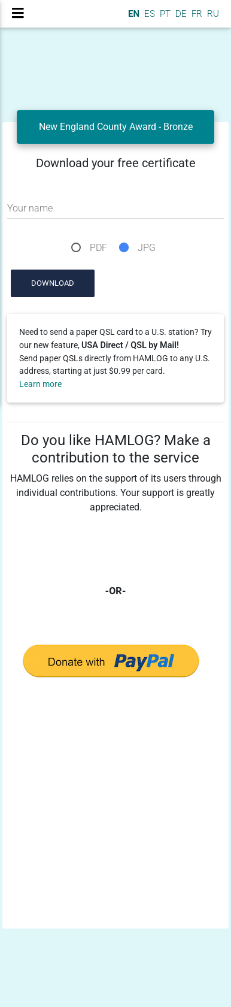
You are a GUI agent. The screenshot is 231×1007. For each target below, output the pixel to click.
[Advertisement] (112, 811)
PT (164, 13)
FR (195, 13)
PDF (98, 247)
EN (132, 13)
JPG (147, 247)
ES (148, 13)
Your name (30, 208)
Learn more (40, 384)
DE (180, 13)
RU (213, 13)
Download (52, 283)
